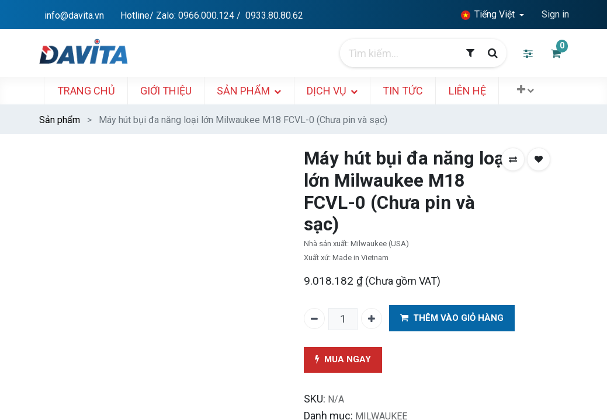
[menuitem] (90, 90)
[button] (529, 90)
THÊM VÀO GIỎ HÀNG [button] (452, 318)
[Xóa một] (314, 318)
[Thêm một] (371, 318)
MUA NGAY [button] (343, 359)
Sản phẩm (59, 119)
